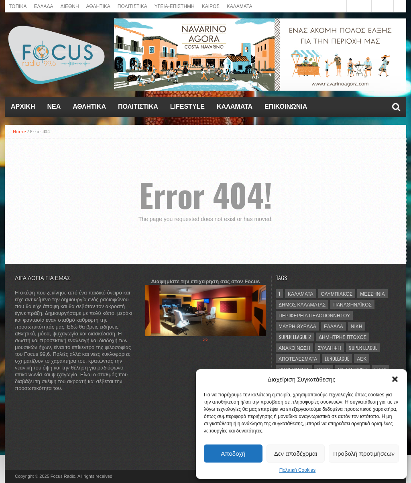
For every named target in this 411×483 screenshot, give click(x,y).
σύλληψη (329, 347)
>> (205, 340)
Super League (363, 347)
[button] (395, 379)
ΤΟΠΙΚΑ (17, 5)
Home (19, 131)
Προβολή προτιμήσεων (364, 453)
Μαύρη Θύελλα (297, 326)
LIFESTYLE (187, 106)
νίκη (356, 326)
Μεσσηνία (372, 293)
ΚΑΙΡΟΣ (211, 5)
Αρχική (23, 106)
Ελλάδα (333, 326)
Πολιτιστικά (132, 5)
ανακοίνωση (294, 347)
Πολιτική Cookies (297, 470)
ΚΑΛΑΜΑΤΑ (239, 5)
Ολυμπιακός (337, 293)
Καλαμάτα (300, 293)
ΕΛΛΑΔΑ (43, 5)
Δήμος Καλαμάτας (302, 304)
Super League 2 (295, 336)
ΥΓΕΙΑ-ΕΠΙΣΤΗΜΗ (175, 5)
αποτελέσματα (298, 358)
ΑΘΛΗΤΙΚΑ (98, 5)
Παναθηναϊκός (352, 304)
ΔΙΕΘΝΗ (70, 5)
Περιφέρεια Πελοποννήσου (314, 315)
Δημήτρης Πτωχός (342, 336)
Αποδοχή (233, 453)
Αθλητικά (89, 106)
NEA (54, 106)
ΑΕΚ (361, 358)
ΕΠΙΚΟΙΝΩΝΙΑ (286, 106)
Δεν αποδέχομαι (295, 453)
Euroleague (337, 358)
